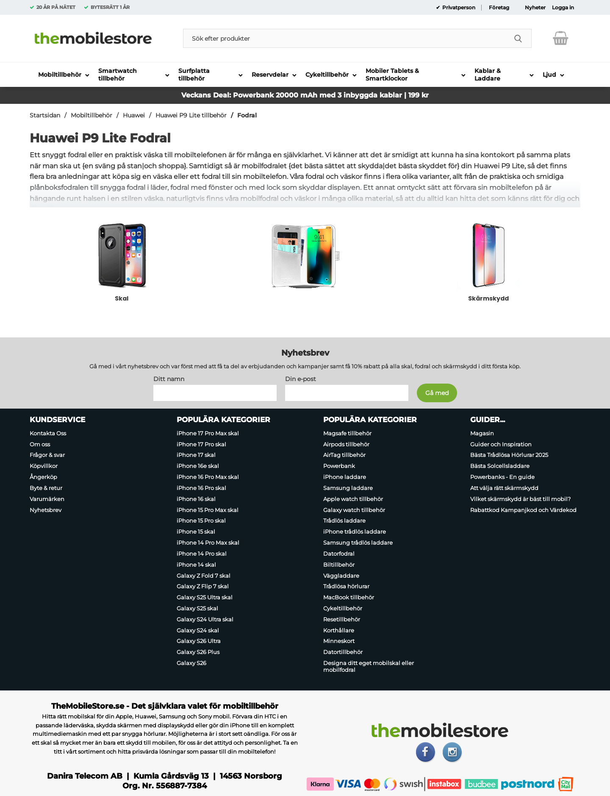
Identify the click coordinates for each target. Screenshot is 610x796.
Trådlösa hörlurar (346, 586)
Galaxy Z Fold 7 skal (203, 575)
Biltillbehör (339, 564)
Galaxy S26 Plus (198, 651)
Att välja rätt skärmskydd (504, 487)
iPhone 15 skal (196, 531)
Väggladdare (341, 575)
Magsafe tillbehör (347, 433)
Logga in (563, 8)
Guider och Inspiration (501, 444)
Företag (499, 8)
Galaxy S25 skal (197, 608)
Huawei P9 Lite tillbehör (191, 115)
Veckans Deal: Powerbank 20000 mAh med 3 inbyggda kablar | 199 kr (305, 95)
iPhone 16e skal (198, 465)
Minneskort (339, 641)
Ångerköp (43, 476)
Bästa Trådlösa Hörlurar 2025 (509, 455)
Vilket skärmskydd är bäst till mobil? (520, 498)
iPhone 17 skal (196, 455)
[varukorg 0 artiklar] (560, 38)
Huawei (134, 115)
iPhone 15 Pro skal (201, 521)
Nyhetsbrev (45, 510)
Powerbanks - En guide (502, 476)
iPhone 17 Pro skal (201, 444)
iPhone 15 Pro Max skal (207, 510)
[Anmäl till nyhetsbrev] (437, 393)
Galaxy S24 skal (198, 630)
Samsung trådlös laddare (358, 542)
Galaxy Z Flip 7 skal (203, 586)
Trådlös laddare (344, 521)
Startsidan (45, 115)
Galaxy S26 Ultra (199, 641)
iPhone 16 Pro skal (201, 487)
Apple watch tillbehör (353, 498)
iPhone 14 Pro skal (202, 553)
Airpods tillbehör (346, 444)
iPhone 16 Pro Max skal (208, 476)
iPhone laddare (344, 476)
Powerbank (339, 465)
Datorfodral (339, 553)
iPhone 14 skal (196, 564)
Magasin (482, 433)
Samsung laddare (348, 487)
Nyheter (535, 8)
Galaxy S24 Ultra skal (205, 619)
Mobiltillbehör (91, 115)
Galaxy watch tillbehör (354, 510)
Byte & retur (46, 487)
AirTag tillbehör (344, 455)
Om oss (40, 444)
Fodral (247, 115)
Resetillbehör (341, 619)
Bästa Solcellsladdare (500, 465)
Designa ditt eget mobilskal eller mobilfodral (368, 666)
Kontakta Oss (48, 433)
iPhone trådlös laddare (354, 531)
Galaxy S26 (191, 663)
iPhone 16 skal (196, 498)
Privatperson (458, 8)
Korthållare (338, 630)
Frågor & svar (47, 455)
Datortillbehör (343, 651)
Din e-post (300, 379)
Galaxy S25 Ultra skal (205, 597)
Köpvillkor (44, 465)
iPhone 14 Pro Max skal (208, 542)
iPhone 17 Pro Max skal (208, 433)
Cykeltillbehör (342, 608)
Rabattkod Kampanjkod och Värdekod (523, 510)
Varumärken (47, 498)
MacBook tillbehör (348, 597)
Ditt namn (168, 379)
